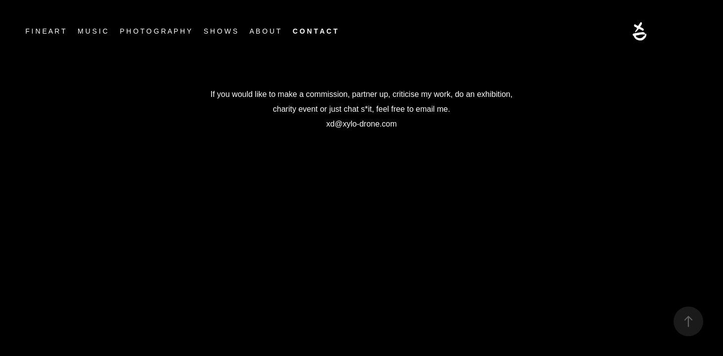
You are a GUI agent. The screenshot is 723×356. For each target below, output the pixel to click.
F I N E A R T (45, 31)
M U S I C (93, 31)
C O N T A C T (315, 31)
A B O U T (265, 31)
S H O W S (220, 31)
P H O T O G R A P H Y (155, 31)
